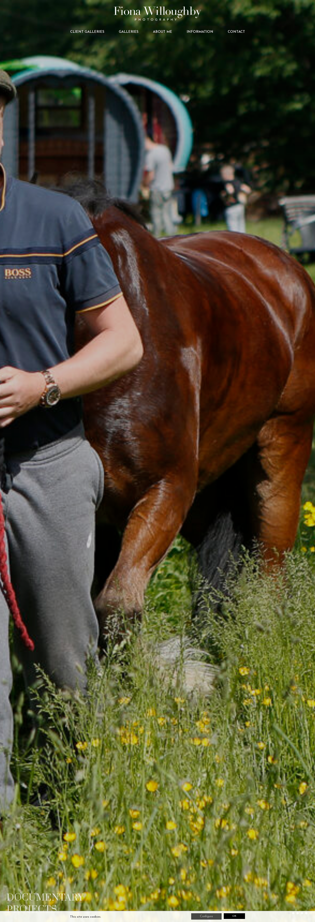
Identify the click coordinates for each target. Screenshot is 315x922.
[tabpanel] (157, 461)
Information (200, 32)
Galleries (128, 32)
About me (162, 32)
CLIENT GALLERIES (87, 32)
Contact (236, 32)
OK (234, 916)
